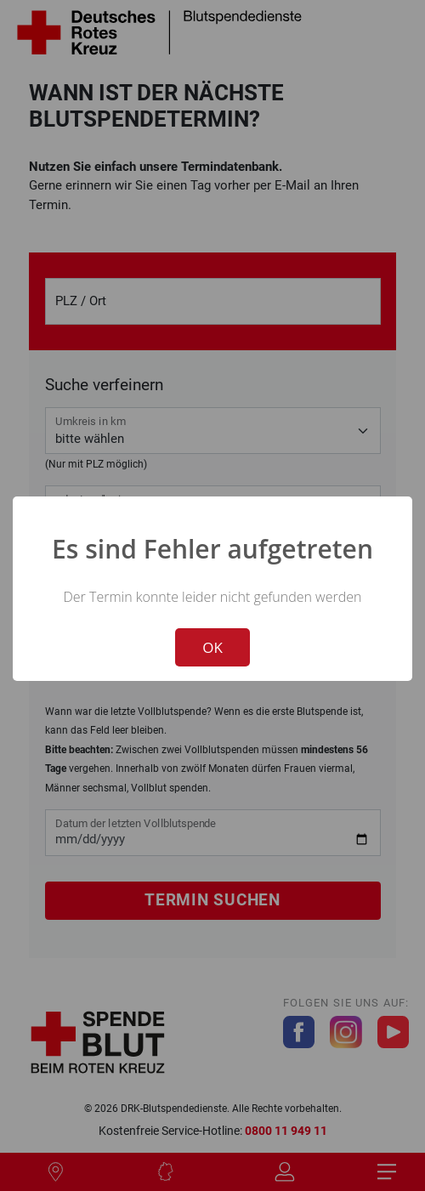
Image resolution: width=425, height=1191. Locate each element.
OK (212, 647)
